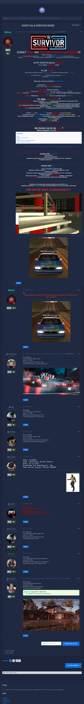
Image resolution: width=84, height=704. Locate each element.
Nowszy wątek (9, 653)
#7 (78, 503)
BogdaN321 (11, 579)
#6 (78, 456)
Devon (68, 578)
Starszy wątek (10, 650)
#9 (78, 553)
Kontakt (5, 698)
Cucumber (11, 457)
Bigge (11, 407)
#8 (78, 528)
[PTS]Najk (11, 432)
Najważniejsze (23, 18)
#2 (78, 289)
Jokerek (11, 504)
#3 (78, 353)
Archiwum (40, 18)
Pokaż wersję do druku (10, 672)
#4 (78, 406)
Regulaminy (6, 700)
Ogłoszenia (32, 18)
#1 (81, 31)
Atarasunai (11, 529)
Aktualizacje (6, 702)
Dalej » (18, 660)
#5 (78, 431)
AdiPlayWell (62, 31)
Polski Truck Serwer (11, 18)
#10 (78, 578)
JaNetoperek (11, 354)
